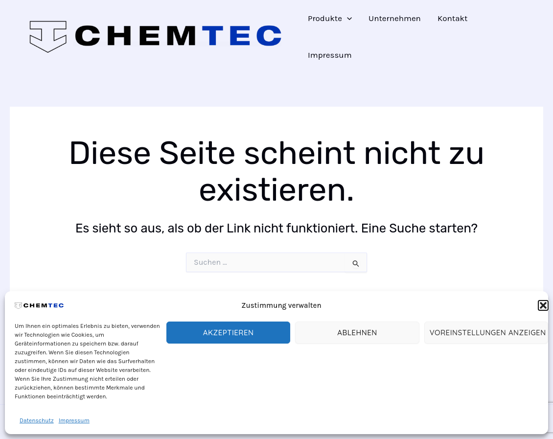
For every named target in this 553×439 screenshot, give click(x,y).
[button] (543, 305)
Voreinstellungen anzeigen (488, 332)
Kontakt (453, 18)
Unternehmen (395, 18)
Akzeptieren (228, 332)
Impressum (74, 420)
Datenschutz (37, 420)
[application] (347, 18)
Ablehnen (357, 332)
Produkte (330, 18)
